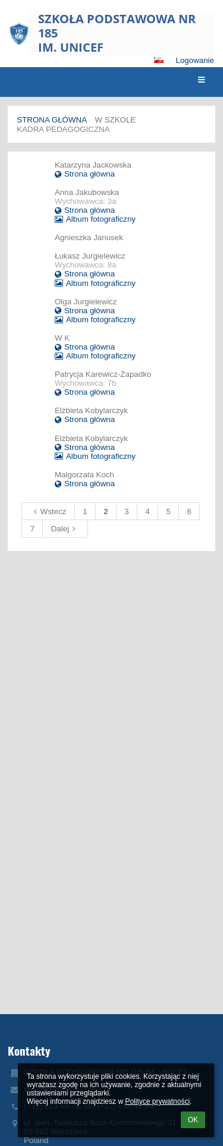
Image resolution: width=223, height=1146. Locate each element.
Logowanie (195, 60)
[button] (159, 60)
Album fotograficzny (95, 219)
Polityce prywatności (157, 1101)
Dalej (65, 528)
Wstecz (48, 511)
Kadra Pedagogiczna (63, 129)
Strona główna (52, 119)
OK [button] (193, 1120)
